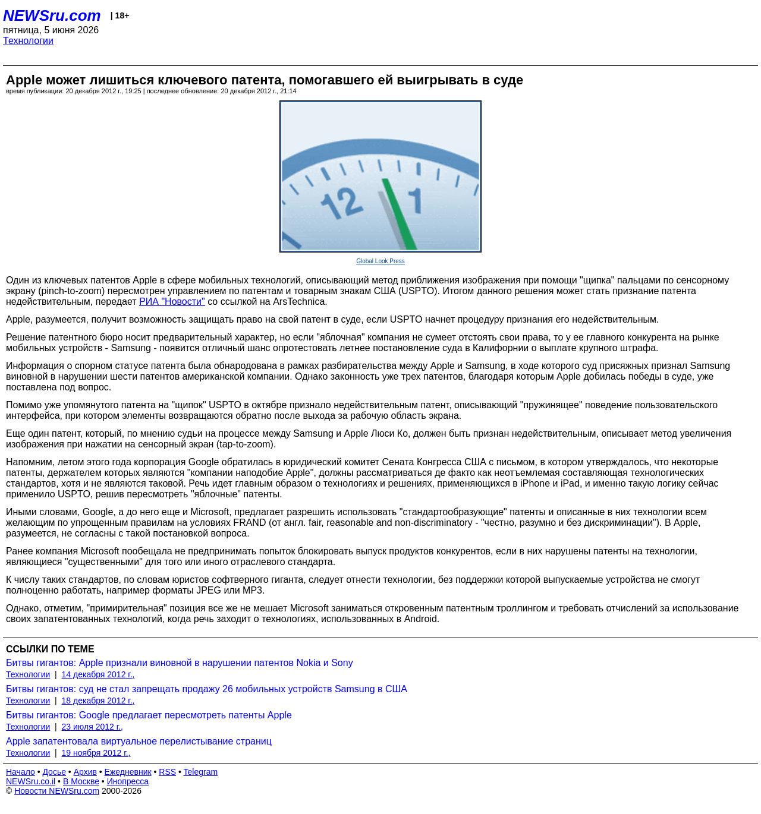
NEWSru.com (52, 15)
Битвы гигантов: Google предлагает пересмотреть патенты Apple (149, 715)
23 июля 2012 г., (92, 726)
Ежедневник (128, 772)
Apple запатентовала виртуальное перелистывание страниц (139, 741)
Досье (54, 772)
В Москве (81, 781)
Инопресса (128, 781)
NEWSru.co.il (30, 781)
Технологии (28, 41)
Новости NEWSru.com (56, 791)
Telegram (201, 772)
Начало (20, 772)
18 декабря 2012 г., (98, 700)
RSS (167, 772)
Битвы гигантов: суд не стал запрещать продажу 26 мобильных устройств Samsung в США (206, 689)
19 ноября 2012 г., (96, 753)
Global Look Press (380, 261)
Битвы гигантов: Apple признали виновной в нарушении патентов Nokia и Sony (179, 663)
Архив (85, 772)
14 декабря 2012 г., (98, 674)
